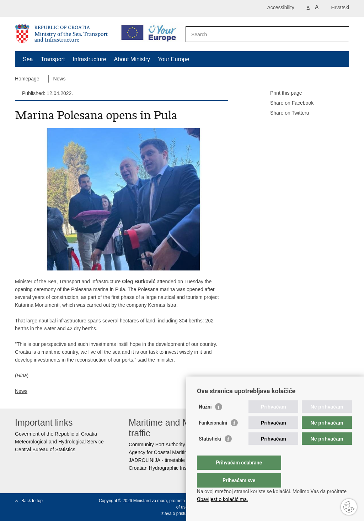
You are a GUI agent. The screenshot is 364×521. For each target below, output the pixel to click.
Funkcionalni (213, 437)
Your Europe (173, 59)
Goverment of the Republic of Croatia (56, 434)
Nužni (205, 421)
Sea (28, 59)
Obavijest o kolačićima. (222, 499)
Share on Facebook (287, 103)
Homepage (27, 78)
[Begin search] (341, 34)
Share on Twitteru (284, 113)
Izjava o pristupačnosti (181, 513)
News (59, 78)
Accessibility (280, 7)
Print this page (281, 93)
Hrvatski (340, 7)
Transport (53, 59)
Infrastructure (89, 59)
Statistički (210, 453)
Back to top (32, 500)
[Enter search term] (260, 34)
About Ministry (132, 59)
